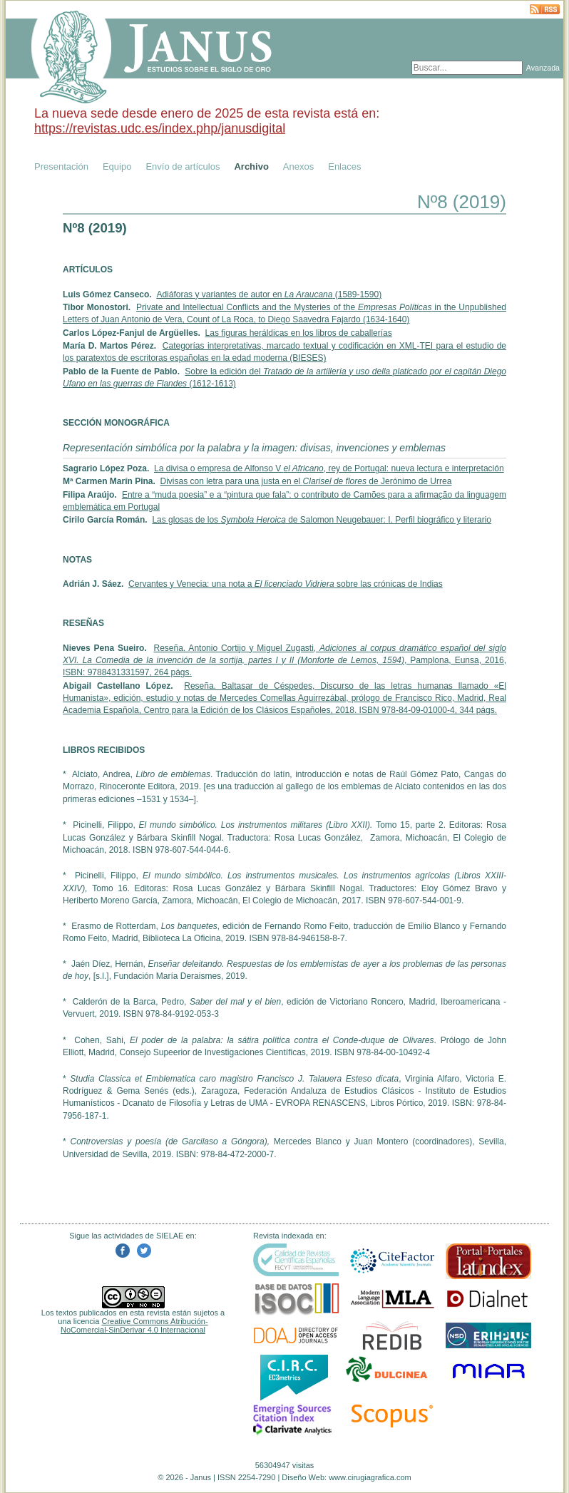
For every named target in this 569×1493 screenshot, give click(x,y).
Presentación (61, 166)
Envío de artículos (182, 166)
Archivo (251, 166)
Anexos (298, 166)
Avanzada (543, 67)
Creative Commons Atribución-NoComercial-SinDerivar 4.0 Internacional (134, 1325)
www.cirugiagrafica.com (370, 1477)
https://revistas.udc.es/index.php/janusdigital (159, 128)
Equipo (117, 166)
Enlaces (344, 166)
